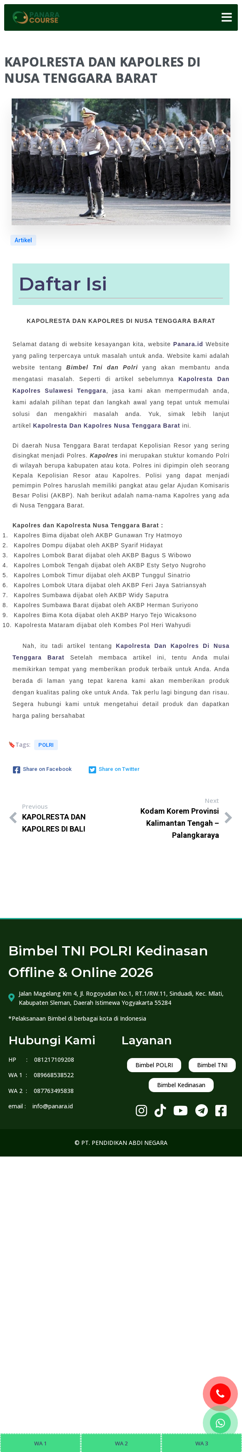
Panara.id (188, 344)
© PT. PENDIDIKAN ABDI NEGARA (121, 1143)
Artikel (23, 240)
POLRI (46, 745)
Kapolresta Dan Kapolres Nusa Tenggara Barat (106, 425)
